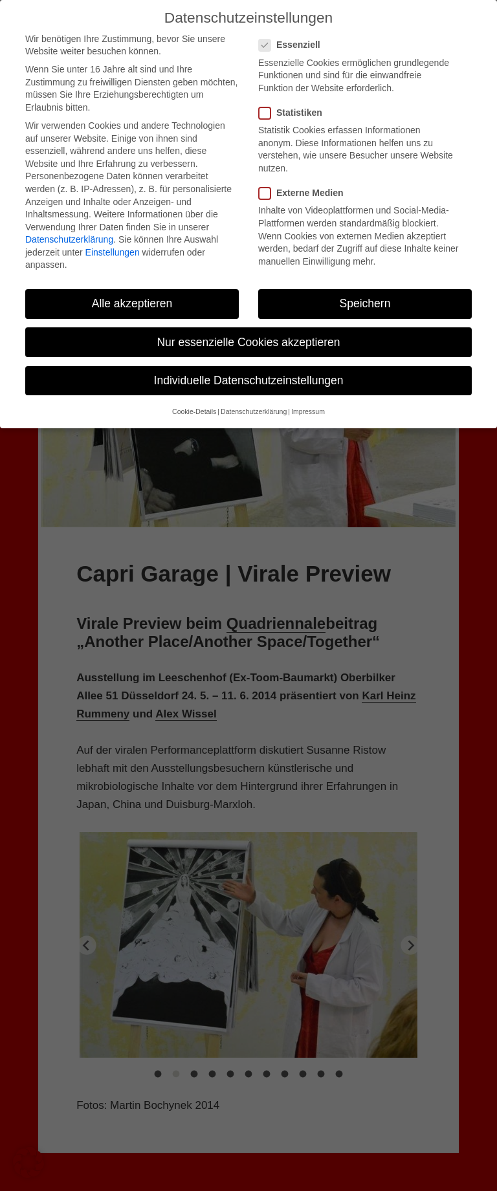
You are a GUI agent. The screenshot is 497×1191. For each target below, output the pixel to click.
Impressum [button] (308, 411)
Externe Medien (304, 193)
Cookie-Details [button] (194, 411)
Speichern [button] (365, 303)
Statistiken (294, 113)
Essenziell (293, 45)
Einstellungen (112, 252)
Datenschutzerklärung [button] (254, 411)
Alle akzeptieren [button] (132, 303)
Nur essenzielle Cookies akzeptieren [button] (248, 342)
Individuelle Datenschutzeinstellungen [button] (249, 380)
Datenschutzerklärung (69, 239)
